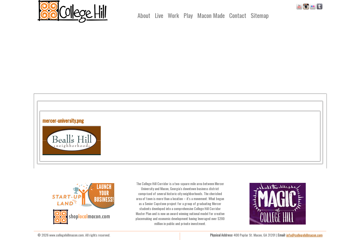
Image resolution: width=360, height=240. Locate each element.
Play (188, 15)
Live (159, 15)
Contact (237, 15)
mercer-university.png (63, 120)
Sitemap (260, 15)
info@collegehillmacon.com (304, 235)
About (144, 15)
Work (173, 15)
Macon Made (211, 15)
